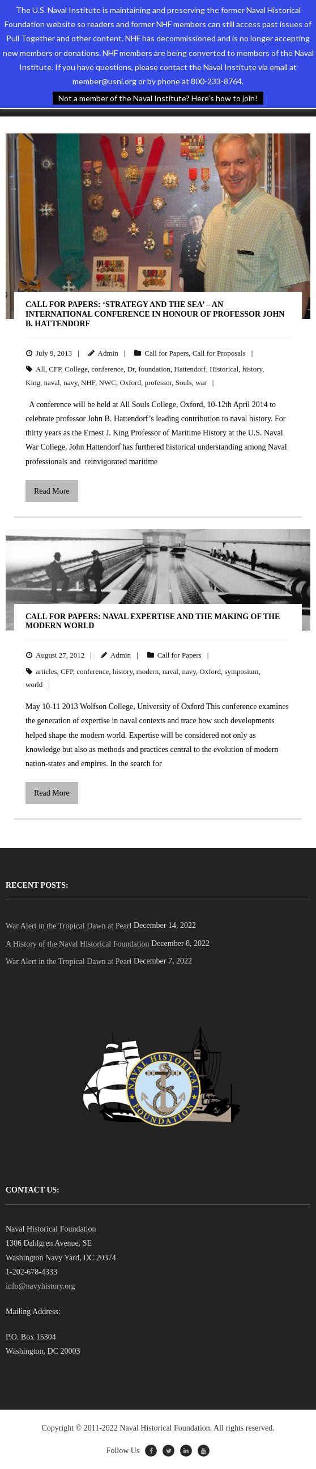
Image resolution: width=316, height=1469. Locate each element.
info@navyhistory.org (40, 1286)
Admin (108, 353)
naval (52, 382)
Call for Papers (166, 353)
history (252, 369)
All (40, 369)
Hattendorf (190, 369)
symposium (241, 671)
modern (147, 671)
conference (107, 369)
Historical (224, 369)
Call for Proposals (219, 353)
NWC (107, 382)
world (33, 684)
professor (158, 382)
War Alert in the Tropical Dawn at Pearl (68, 926)
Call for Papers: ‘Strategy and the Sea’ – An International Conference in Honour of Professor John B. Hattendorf (154, 314)
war (201, 382)
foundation (154, 369)
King (32, 382)
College (76, 369)
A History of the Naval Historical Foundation (78, 944)
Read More (52, 491)
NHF (88, 382)
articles (46, 671)
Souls (184, 382)
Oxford (130, 382)
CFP (55, 369)
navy (70, 382)
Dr (131, 369)
